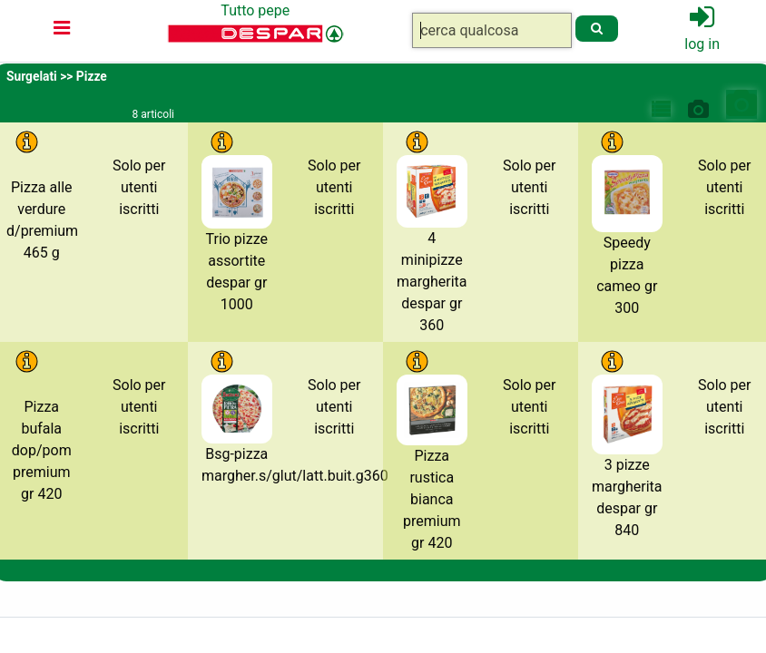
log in (702, 44)
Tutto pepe (255, 10)
